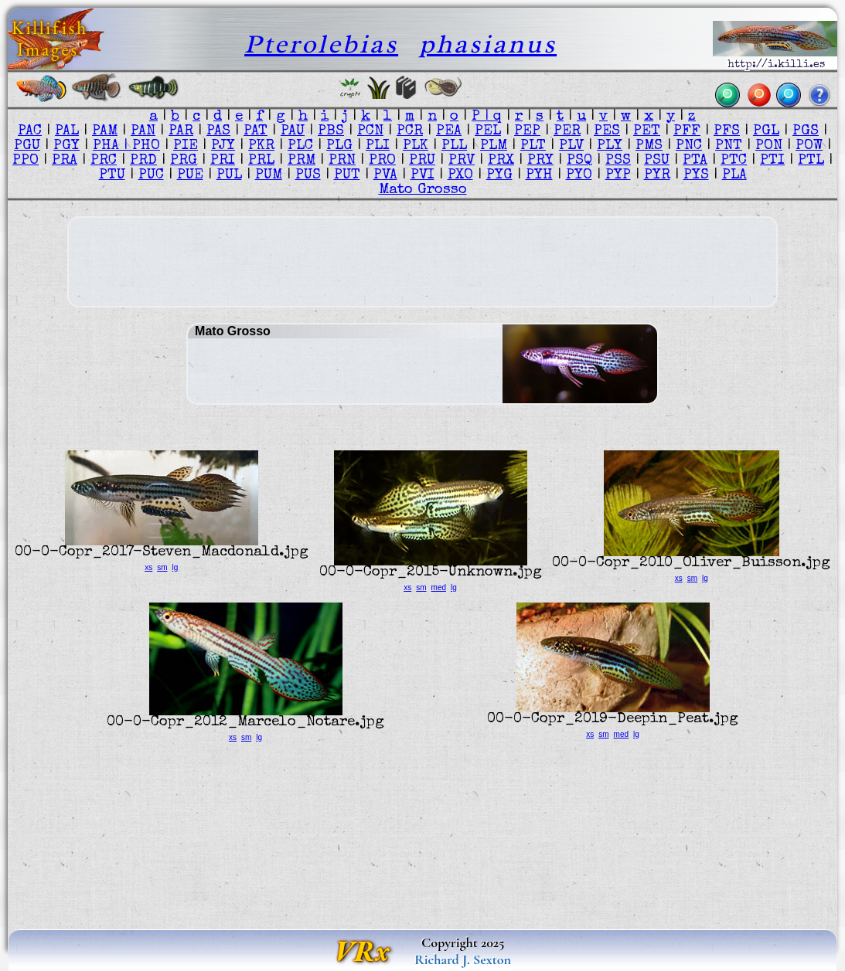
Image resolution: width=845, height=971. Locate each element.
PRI (222, 161)
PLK (415, 146)
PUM (268, 175)
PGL (766, 131)
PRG (183, 161)
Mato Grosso (423, 190)
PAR (181, 131)
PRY (540, 161)
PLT (533, 146)
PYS (696, 175)
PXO (460, 175)
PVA (385, 175)
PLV (571, 146)
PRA (64, 161)
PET (646, 131)
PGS (805, 131)
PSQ (579, 161)
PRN (342, 161)
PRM (301, 161)
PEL (488, 131)
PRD (143, 161)
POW (809, 146)
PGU (27, 146)
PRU (422, 161)
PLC (300, 146)
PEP (527, 131)
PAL (67, 131)
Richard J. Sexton (462, 959)
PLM (493, 146)
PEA (449, 131)
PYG (499, 175)
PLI (378, 146)
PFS (727, 131)
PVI (422, 175)
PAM (105, 131)
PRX (501, 161)
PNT (728, 146)
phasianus (488, 43)
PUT (347, 175)
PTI (772, 161)
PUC (151, 175)
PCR (410, 131)
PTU (112, 175)
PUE (190, 175)
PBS (331, 131)
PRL (261, 161)
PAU (293, 131)
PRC (103, 161)
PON (768, 146)
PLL (454, 146)
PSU (657, 161)
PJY (223, 146)
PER (567, 131)
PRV (461, 161)
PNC (689, 146)
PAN (143, 131)
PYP (618, 175)
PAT (255, 131)
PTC (734, 161)
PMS (649, 146)
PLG (339, 146)
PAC (30, 131)
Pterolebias (321, 43)
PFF (686, 131)
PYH (539, 175)
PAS (218, 131)
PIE (185, 146)
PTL (811, 161)
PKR (261, 146)
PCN (370, 131)
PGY (66, 146)
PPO (25, 161)
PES (607, 131)
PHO (146, 146)
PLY (609, 146)
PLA (734, 175)
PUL (229, 175)
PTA (695, 161)
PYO (579, 175)
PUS (308, 175)
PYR (657, 175)
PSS (618, 161)
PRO (382, 161)
